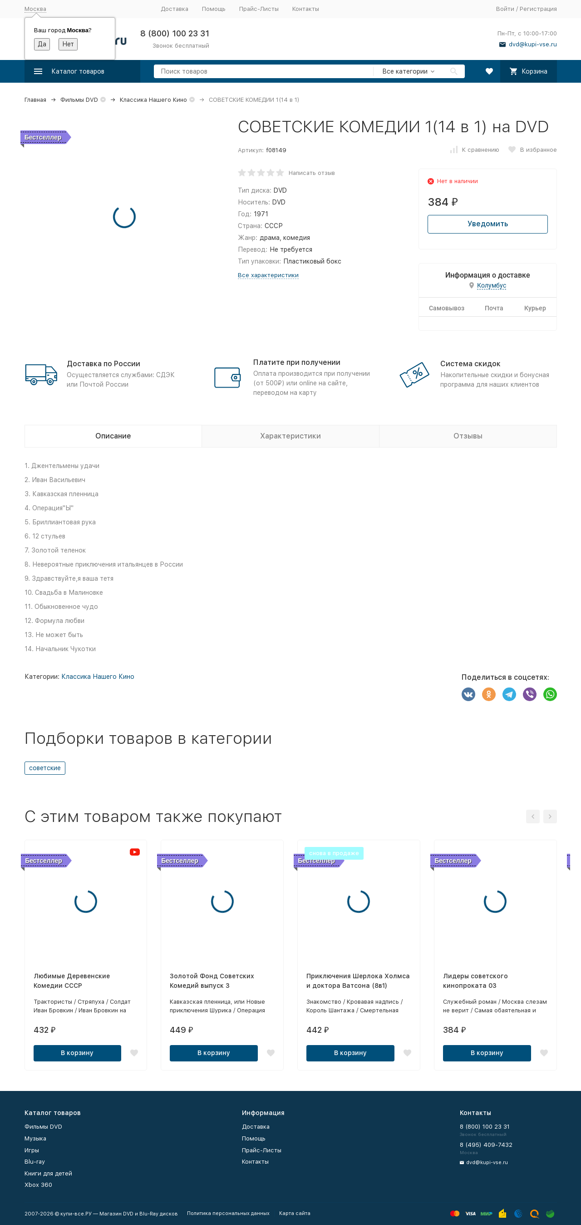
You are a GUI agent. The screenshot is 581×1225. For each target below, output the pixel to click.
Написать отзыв (312, 172)
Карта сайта (294, 1213)
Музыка (35, 1138)
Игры (32, 1150)
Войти (505, 8)
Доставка (174, 8)
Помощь (214, 8)
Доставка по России (103, 363)
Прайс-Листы (259, 8)
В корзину (77, 1052)
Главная (35, 99)
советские (45, 768)
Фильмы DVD (79, 99)
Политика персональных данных (228, 1213)
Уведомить (488, 223)
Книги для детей (48, 1173)
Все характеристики (268, 275)
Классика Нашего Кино (153, 99)
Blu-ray (35, 1161)
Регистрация (538, 8)
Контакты (305, 8)
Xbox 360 (38, 1184)
